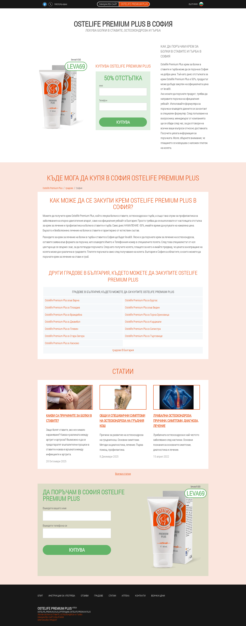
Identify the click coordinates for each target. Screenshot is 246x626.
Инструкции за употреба (62, 595)
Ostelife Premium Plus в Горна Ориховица (147, 314)
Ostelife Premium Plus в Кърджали (143, 321)
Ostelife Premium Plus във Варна (62, 300)
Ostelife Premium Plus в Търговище (143, 336)
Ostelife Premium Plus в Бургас (141, 300)
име (101, 85)
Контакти (140, 595)
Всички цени (158, 595)
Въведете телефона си (55, 525)
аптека (125, 595)
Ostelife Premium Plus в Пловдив (62, 307)
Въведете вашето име (54, 508)
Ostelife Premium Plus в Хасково (62, 343)
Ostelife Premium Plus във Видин (142, 307)
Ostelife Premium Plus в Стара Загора (64, 336)
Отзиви (84, 595)
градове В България (123, 350)
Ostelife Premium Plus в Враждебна (63, 314)
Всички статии (123, 473)
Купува (123, 122)
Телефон (103, 100)
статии (112, 595)
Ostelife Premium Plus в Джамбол (62, 321)
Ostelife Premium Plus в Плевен (61, 328)
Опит (40, 595)
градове (98, 595)
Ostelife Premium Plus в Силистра (143, 328)
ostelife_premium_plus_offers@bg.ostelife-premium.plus (64, 611)
